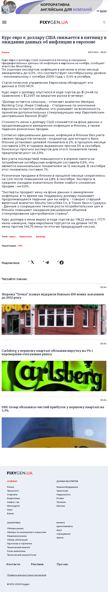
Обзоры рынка (15, 528)
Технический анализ (18, 547)
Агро (10, 509)
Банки (10, 513)
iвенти (60, 537)
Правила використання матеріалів (26, 575)
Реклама (37, 564)
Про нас (62, 564)
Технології (13, 491)
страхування (63, 534)
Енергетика (13, 498)
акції (59, 530)
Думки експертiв (67, 481)
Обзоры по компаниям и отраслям (26, 532)
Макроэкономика (17, 536)
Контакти (13, 564)
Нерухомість (63, 494)
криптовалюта (64, 526)
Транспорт (62, 491)
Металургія (13, 506)
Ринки (5, 52)
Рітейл (60, 498)
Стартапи (12, 494)
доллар (40, 236)
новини (12, 481)
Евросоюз (25, 236)
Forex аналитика (16, 551)
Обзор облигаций (17, 540)
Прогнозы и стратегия (19, 543)
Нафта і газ (13, 502)
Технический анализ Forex (21, 555)
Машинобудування (67, 487)
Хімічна (60, 506)
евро (12, 236)
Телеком (61, 502)
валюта (60, 522)
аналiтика (13, 522)
